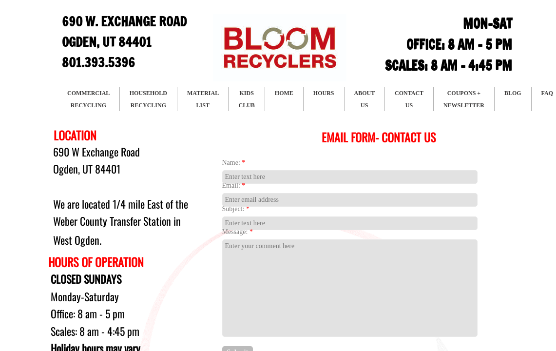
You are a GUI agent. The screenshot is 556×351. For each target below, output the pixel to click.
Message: (237, 231)
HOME (284, 93)
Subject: (235, 209)
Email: (234, 185)
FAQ (547, 93)
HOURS (323, 93)
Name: (234, 162)
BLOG (512, 93)
